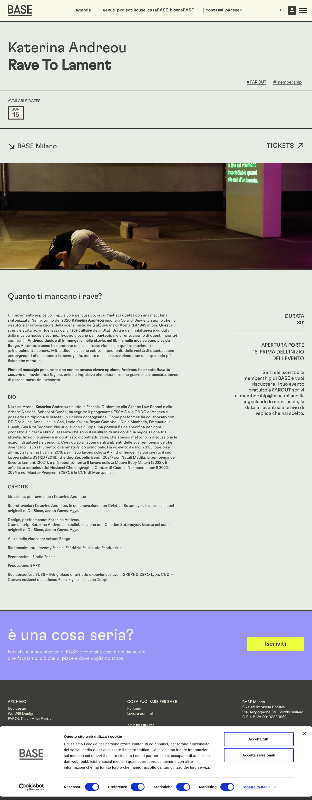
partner (233, 10)
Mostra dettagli (256, 790)
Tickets (280, 146)
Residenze (17, 708)
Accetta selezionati (258, 758)
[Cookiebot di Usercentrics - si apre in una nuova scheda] (31, 790)
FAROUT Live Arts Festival (31, 719)
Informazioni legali (258, 728)
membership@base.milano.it (271, 395)
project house (131, 10)
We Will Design (21, 714)
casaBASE (157, 10)
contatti (214, 10)
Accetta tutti (259, 742)
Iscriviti (275, 644)
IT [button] (280, 10)
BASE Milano (32, 146)
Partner (134, 708)
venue (109, 10)
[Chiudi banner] (304, 737)
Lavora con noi (140, 714)
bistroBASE (182, 10)
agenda (83, 10)
